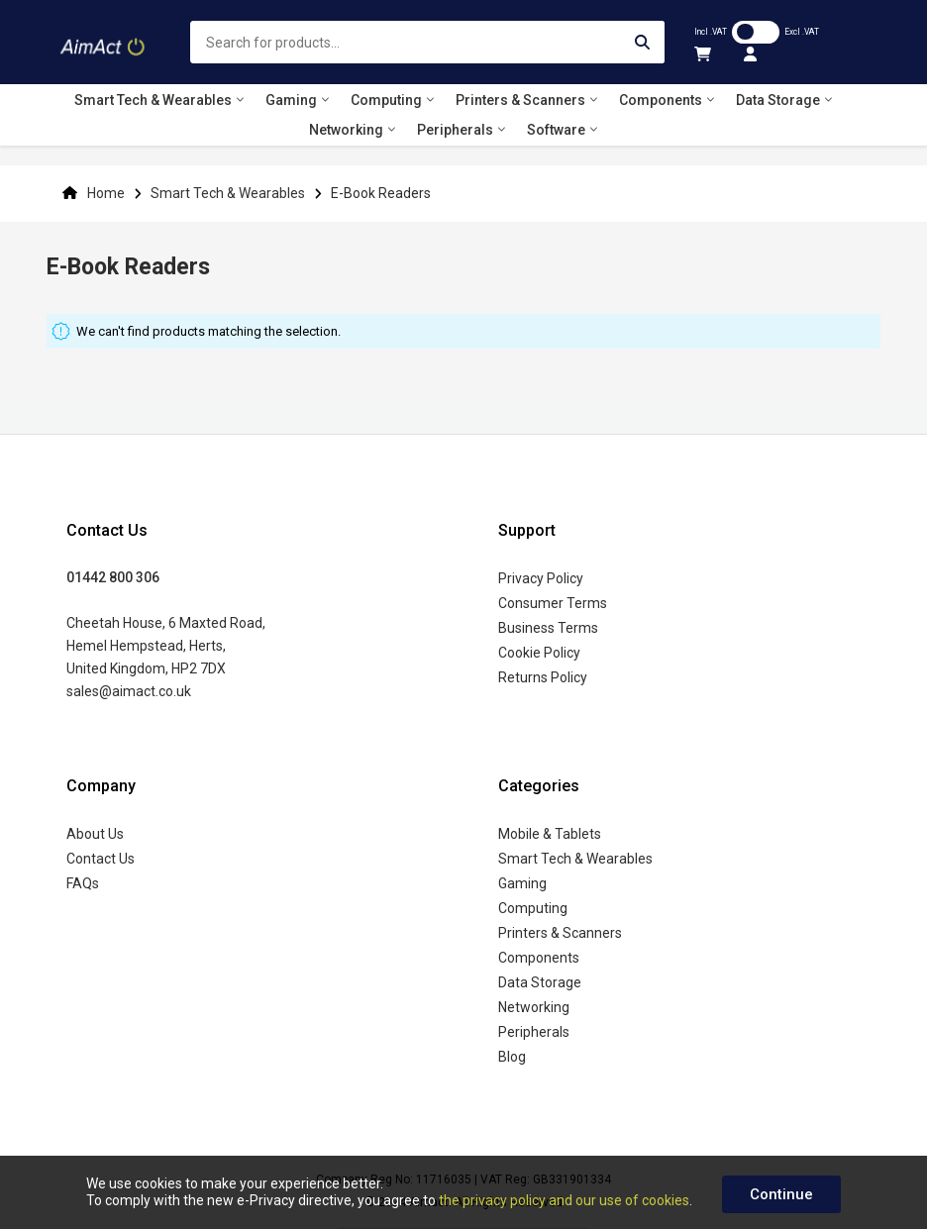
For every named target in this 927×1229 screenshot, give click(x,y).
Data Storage (539, 982)
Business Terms (548, 628)
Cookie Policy (539, 653)
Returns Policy (542, 677)
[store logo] (103, 42)
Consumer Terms (552, 603)
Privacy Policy (540, 578)
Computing (532, 908)
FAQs (82, 883)
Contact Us (100, 859)
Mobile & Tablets (549, 834)
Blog (512, 1057)
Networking (533, 1007)
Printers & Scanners (560, 933)
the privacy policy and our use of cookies (564, 1200)
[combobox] (427, 42)
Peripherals (533, 1032)
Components (538, 958)
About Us (95, 834)
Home (106, 193)
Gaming (522, 883)
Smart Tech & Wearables (229, 193)
